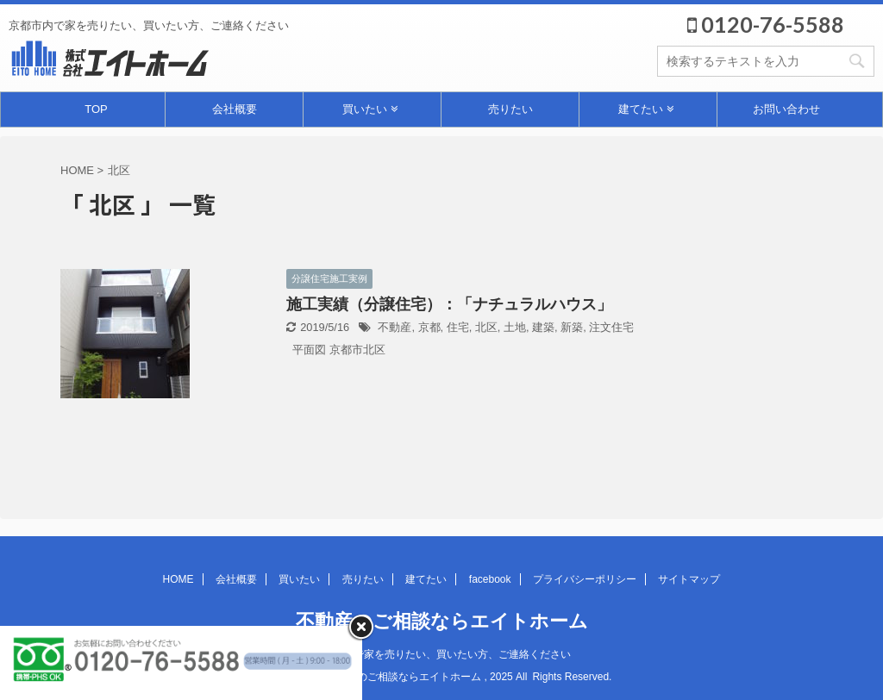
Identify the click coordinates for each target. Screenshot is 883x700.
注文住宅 (611, 327)
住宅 (458, 327)
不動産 (394, 327)
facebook (490, 579)
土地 (515, 327)
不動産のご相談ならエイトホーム (442, 621)
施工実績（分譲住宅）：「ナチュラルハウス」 (449, 304)
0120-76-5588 (765, 24)
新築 (571, 327)
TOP (96, 109)
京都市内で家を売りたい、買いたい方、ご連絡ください (441, 654)
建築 (543, 327)
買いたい (370, 109)
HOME (178, 579)
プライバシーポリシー (584, 579)
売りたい (510, 109)
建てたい (645, 109)
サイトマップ (689, 579)
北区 (486, 327)
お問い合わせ (786, 109)
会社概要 (234, 109)
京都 (429, 327)
